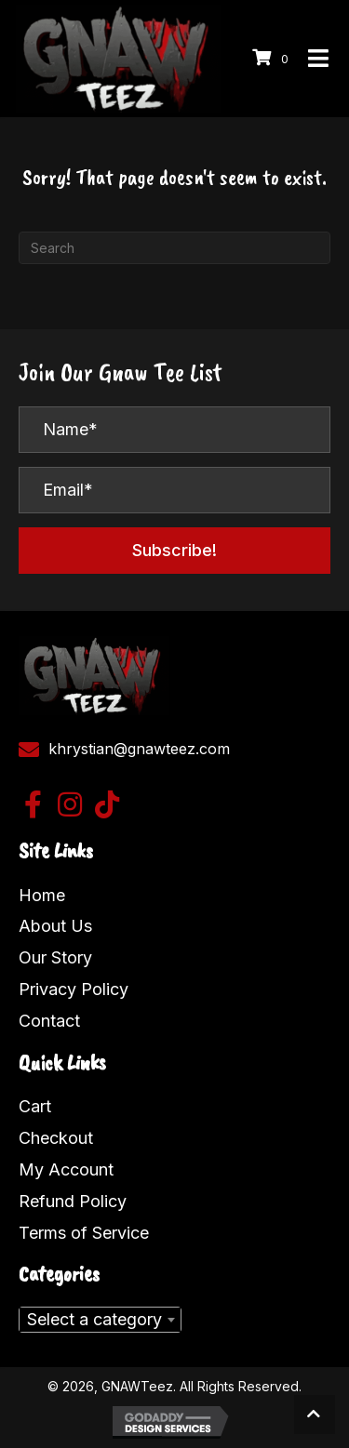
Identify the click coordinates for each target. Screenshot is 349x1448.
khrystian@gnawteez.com (139, 748)
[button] (174, 550)
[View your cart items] (273, 58)
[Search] (174, 248)
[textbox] (100, 1320)
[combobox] (100, 1320)
